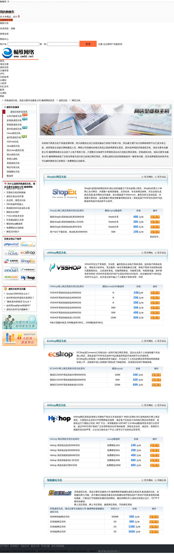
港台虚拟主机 (13, 154)
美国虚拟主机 (13, 163)
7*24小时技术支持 (15, 216)
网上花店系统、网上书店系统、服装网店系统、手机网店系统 (103, 504)
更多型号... (155, 237)
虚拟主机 (4, 67)
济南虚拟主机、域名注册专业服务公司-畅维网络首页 (29, 100)
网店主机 (76, 100)
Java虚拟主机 (13, 146)
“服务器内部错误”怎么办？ (18, 301)
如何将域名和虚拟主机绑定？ (20, 297)
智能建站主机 (13, 171)
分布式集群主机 (14, 116)
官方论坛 (161, 177)
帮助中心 (4, 39)
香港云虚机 (12, 159)
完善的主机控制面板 (16, 192)
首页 (2, 61)
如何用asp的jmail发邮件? (18, 305)
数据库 (10, 176)
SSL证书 (4, 86)
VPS (2, 73)
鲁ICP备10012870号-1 (109, 551)
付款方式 (25, 546)
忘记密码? (108, 44)
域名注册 (4, 64)
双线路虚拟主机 (14, 124)
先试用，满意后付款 (16, 200)
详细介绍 (161, 480)
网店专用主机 (13, 167)
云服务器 (4, 70)
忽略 (13, 28)
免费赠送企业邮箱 (15, 227)
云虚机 (3, 93)
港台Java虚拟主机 (15, 150)
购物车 (4, 1)
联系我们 (14, 546)
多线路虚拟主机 (14, 120)
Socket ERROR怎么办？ (18, 294)
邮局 (2, 89)
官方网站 (148, 177)
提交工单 (35, 546)
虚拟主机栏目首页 (18, 112)
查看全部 (4, 34)
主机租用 (4, 77)
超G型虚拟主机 (14, 137)
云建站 (3, 80)
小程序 (3, 83)
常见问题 (45, 546)
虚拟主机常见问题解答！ (18, 309)
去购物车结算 (6, 20)
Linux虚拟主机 (14, 133)
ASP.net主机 (13, 141)
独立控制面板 (58, 546)
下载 (60, 232)
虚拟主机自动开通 (15, 196)
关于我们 (4, 546)
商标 (2, 96)
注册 (100, 44)
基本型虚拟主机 (14, 129)
